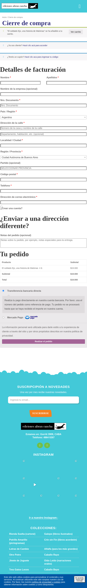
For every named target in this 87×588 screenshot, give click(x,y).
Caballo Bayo (50, 557)
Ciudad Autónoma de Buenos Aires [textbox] (17, 156)
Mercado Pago (21, 316)
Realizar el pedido (43, 336)
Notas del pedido (13, 234)
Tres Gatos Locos (17, 557)
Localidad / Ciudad (9, 139)
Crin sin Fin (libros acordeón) (57, 534)
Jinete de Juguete (17, 552)
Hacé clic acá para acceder (30, 44)
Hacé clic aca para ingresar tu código (36, 55)
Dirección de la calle (9, 121)
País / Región (6, 110)
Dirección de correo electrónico (15, 196)
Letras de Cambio (17, 540)
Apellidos (51, 76)
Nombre (4, 76)
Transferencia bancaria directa (20, 289)
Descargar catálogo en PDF (43, 563)
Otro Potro (14, 546)
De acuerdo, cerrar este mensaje (79, 579)
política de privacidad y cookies (23, 582)
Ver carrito (76, 31)
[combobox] (43, 116)
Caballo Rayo (50, 546)
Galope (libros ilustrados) (55, 528)
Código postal (7, 173)
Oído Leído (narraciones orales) (58, 552)
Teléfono (5, 184)
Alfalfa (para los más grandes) (57, 540)
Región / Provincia (9, 150)
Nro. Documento (8, 99)
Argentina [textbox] (6, 116)
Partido (8, 161)
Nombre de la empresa (15, 87)
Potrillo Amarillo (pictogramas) (23, 534)
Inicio (4, 17)
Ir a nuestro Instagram (42, 512)
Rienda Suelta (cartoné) (20, 528)
